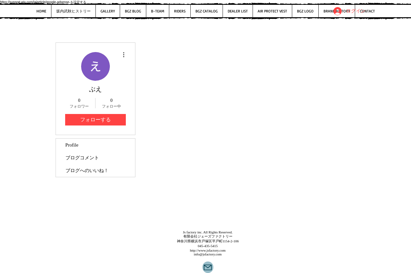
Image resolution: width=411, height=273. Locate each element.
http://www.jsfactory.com (208, 250)
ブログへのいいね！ (87, 170)
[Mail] (207, 267)
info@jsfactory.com (208, 254)
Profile (72, 145)
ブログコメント (82, 157)
